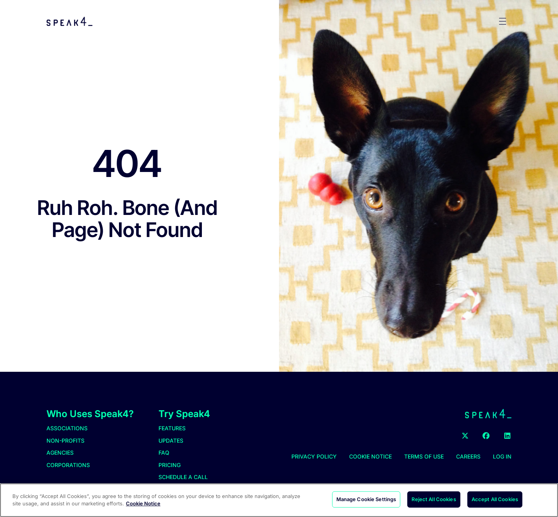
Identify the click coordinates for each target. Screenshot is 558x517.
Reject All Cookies (434, 499)
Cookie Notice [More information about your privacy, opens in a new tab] (143, 503)
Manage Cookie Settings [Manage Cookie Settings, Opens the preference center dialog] (366, 499)
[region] (279, 500)
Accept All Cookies (495, 499)
